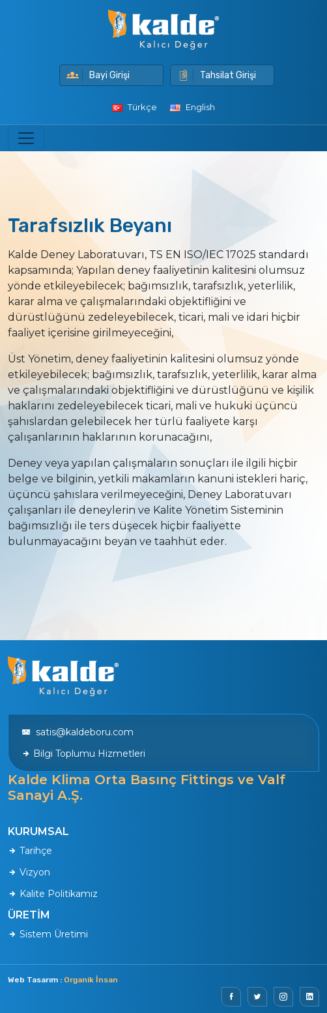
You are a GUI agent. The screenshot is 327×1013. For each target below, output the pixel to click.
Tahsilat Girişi (216, 75)
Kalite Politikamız (53, 894)
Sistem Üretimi (48, 934)
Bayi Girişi (98, 75)
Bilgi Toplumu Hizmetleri (83, 753)
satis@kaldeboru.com (77, 732)
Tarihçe (30, 851)
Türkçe (134, 107)
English (192, 107)
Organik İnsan (91, 979)
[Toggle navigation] (26, 138)
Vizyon (29, 872)
